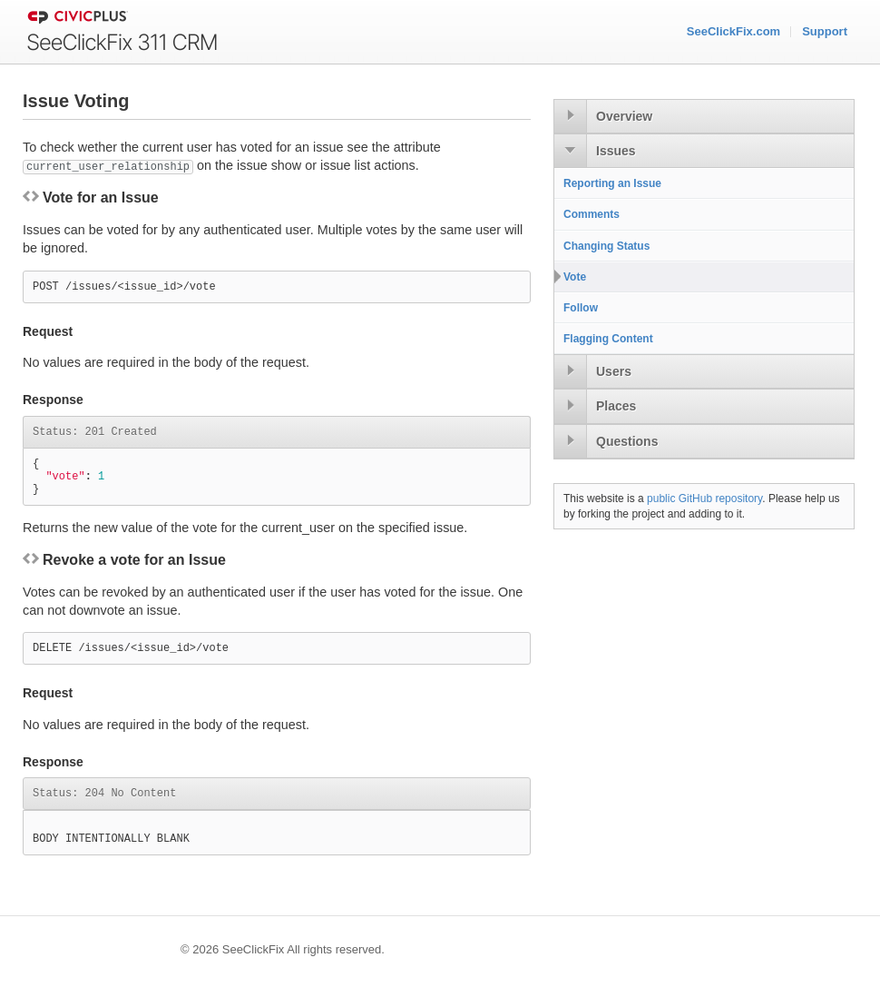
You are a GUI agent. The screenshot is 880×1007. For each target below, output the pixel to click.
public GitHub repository (704, 498)
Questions (627, 441)
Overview (624, 116)
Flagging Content (608, 338)
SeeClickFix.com (733, 31)
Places (616, 406)
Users (613, 371)
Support (824, 31)
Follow (580, 307)
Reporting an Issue (612, 183)
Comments (591, 214)
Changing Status (606, 246)
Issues (616, 150)
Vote (574, 277)
